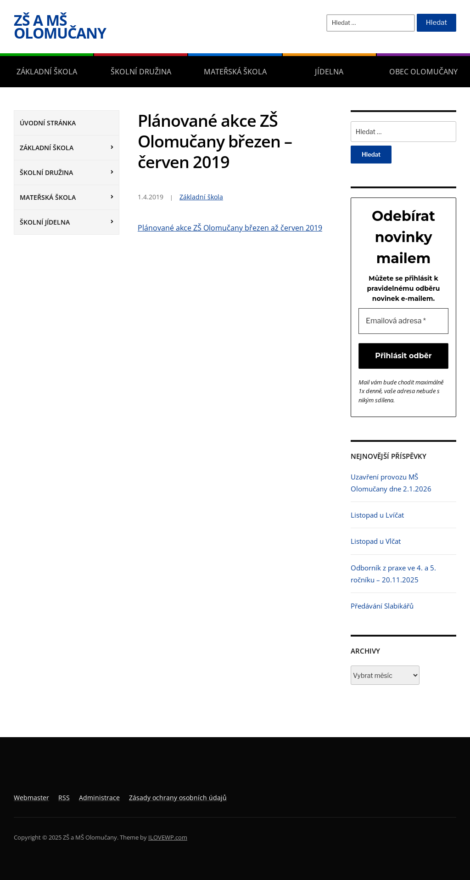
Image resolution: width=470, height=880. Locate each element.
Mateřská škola (235, 72)
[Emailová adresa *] (403, 321)
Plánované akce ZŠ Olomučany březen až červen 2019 (230, 228)
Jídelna (329, 72)
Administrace (99, 797)
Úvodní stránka (48, 122)
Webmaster (31, 797)
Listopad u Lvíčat (377, 514)
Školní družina (141, 72)
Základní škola (47, 72)
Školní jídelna (45, 222)
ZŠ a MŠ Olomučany (60, 26)
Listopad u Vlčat (376, 541)
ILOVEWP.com (167, 837)
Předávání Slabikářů (382, 605)
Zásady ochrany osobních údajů (178, 797)
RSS (64, 797)
